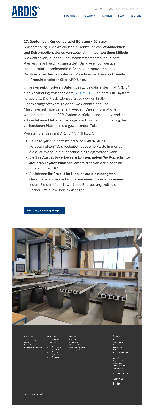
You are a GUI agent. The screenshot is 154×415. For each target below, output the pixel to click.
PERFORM (54, 347)
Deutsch (135, 8)
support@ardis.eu (119, 370)
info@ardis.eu (118, 368)
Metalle (26, 342)
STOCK (53, 349)
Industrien (28, 336)
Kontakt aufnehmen (120, 352)
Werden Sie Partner (76, 344)
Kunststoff (27, 344)
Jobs (110, 8)
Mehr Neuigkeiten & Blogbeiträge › (44, 210)
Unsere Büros (118, 342)
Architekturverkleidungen (33, 347)
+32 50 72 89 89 (119, 365)
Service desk (117, 347)
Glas (25, 349)
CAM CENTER (55, 355)
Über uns (116, 336)
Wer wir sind (117, 339)
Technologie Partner (76, 349)
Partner (72, 336)
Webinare (116, 349)
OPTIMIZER (84, 92)
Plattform (53, 357)
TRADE (53, 352)
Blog (121, 15)
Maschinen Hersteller (77, 347)
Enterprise (52, 344)
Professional (53, 342)
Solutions (51, 336)
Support (99, 8)
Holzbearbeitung (30, 339)
